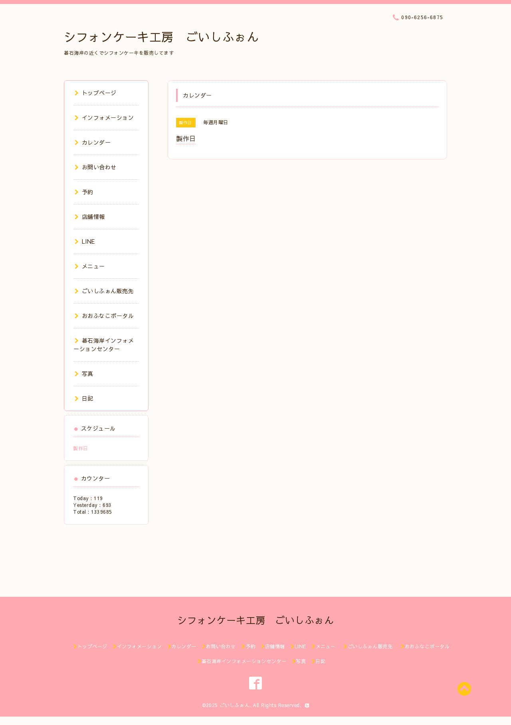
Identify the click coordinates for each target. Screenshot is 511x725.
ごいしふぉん (235, 705)
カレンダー (93, 142)
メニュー (90, 266)
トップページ (96, 93)
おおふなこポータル (104, 316)
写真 (84, 373)
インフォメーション (104, 117)
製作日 (80, 448)
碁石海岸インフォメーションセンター (103, 344)
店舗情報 (90, 216)
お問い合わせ (96, 167)
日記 (84, 398)
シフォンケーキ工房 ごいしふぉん (161, 36)
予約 (84, 192)
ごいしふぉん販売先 (107, 291)
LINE (85, 241)
